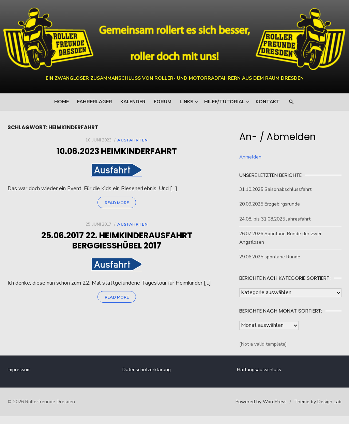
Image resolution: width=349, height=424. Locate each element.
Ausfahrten (132, 140)
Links (186, 102)
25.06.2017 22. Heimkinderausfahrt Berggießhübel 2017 (116, 241)
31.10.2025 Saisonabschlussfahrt (275, 189)
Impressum (19, 369)
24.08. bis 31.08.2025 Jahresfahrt (274, 219)
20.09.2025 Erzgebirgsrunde (269, 204)
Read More (117, 204)
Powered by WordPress (261, 401)
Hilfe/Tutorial (224, 102)
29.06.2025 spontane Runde (269, 257)
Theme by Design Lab (318, 401)
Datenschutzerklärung (146, 369)
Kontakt (268, 102)
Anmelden (250, 157)
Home (61, 102)
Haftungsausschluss (259, 369)
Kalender (133, 102)
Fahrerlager (94, 102)
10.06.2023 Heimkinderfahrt (117, 151)
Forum (162, 102)
